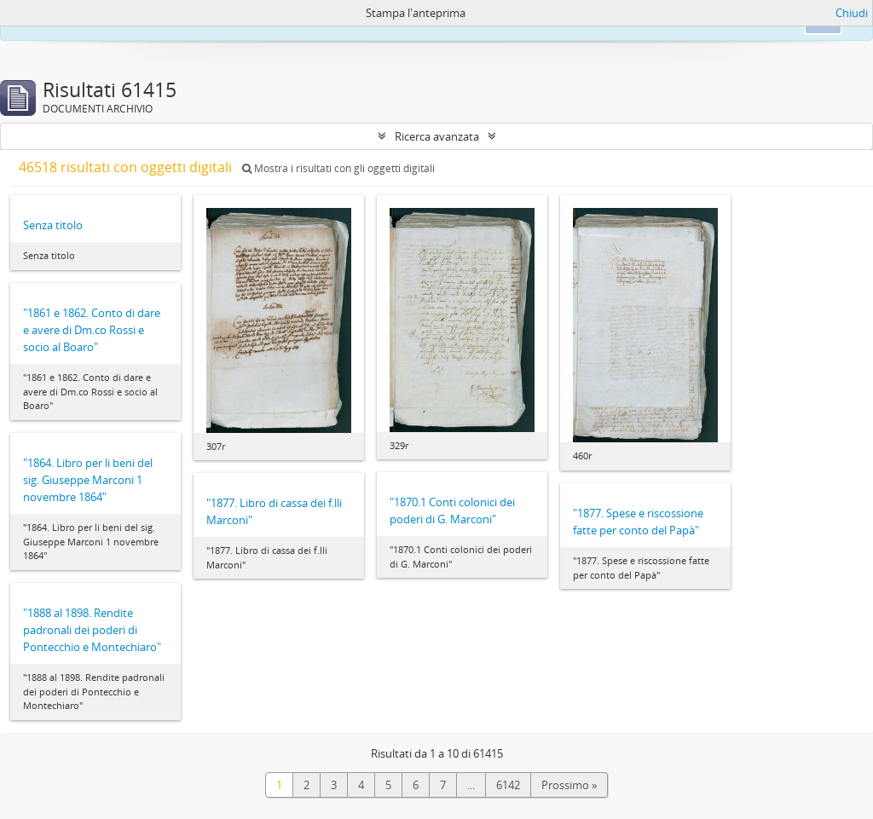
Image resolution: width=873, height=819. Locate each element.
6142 (508, 785)
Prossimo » (569, 785)
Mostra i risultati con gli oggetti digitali (338, 168)
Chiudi (851, 12)
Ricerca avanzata (437, 136)
